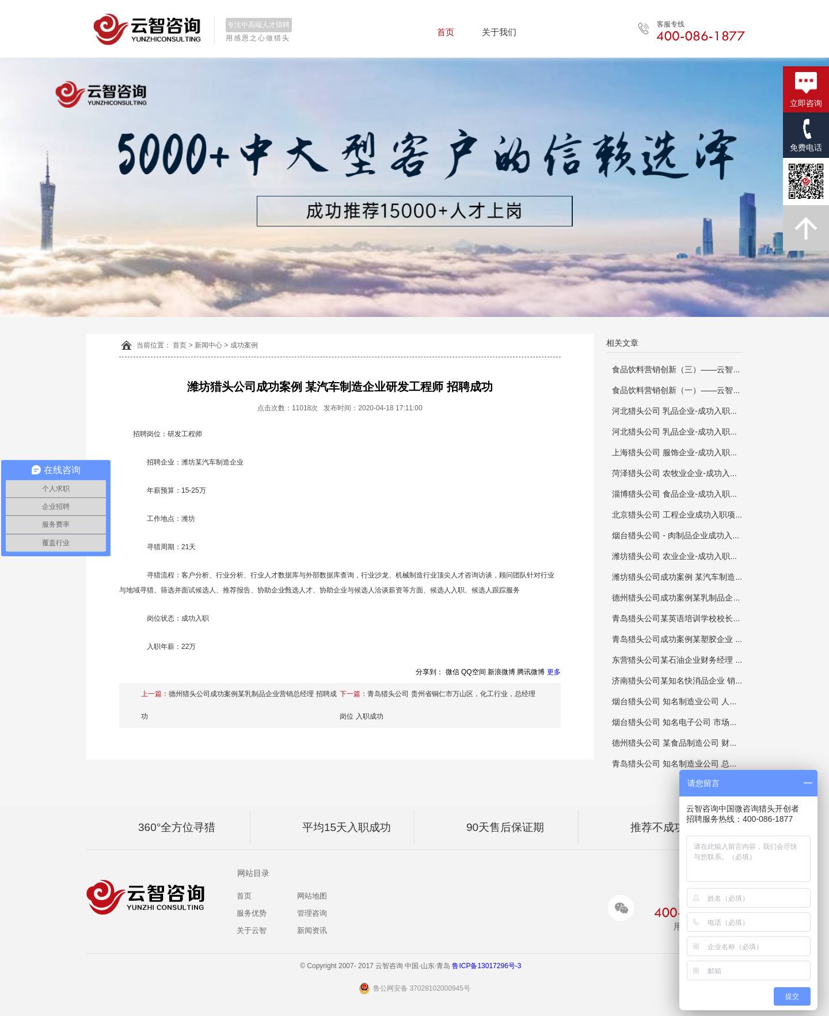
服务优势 (252, 913)
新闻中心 (208, 345)
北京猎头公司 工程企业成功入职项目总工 (685, 514)
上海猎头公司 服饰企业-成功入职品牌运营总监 (695, 452)
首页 (445, 32)
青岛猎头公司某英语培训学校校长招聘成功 (688, 618)
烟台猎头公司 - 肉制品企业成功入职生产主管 (692, 535)
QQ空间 (473, 672)
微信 (452, 672)
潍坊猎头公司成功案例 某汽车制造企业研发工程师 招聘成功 (719, 576)
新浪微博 (501, 672)
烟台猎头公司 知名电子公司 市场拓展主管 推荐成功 (704, 722)
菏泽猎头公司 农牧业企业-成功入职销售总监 (691, 473)
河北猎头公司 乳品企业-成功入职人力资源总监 (695, 411)
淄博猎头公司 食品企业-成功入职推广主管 (687, 493)
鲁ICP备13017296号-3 (490, 966)
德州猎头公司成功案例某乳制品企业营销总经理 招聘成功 (714, 597)
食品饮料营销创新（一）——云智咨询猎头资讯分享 (704, 390)
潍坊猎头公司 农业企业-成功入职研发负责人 (691, 556)
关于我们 (499, 32)
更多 (554, 672)
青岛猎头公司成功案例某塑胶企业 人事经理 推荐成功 (707, 639)
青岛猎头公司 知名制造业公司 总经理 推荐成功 (696, 763)
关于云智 (252, 930)
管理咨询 (312, 913)
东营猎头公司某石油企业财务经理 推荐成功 (689, 659)
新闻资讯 (312, 930)
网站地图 (312, 896)
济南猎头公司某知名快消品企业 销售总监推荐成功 (702, 680)
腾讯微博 (531, 672)
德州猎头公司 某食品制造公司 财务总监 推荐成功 (700, 742)
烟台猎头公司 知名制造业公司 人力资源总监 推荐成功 (708, 701)
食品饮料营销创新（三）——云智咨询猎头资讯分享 (704, 369)
